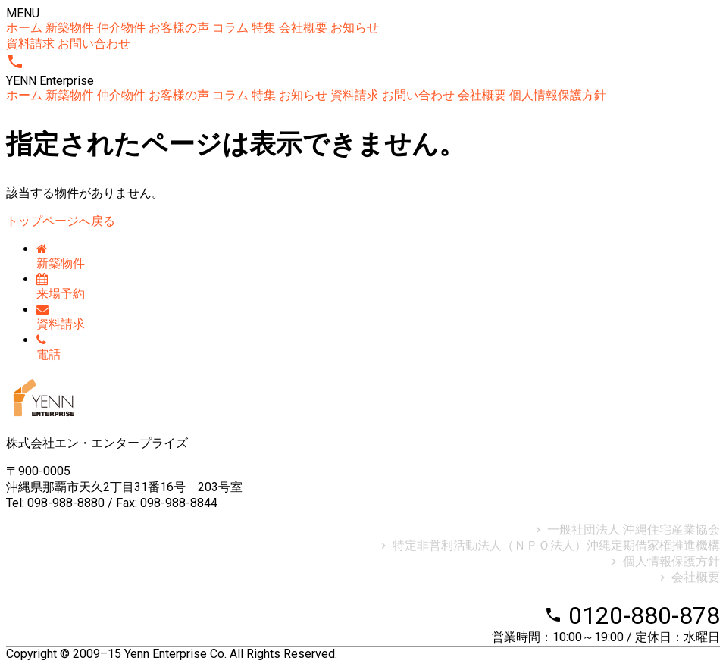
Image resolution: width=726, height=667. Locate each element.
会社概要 (303, 27)
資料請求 (30, 43)
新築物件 (69, 27)
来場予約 (60, 287)
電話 (48, 348)
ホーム (24, 27)
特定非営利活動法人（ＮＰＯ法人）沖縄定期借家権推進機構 (548, 545)
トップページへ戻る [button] (60, 221)
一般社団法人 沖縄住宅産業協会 (626, 529)
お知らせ (354, 27)
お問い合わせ (94, 43)
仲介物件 (121, 27)
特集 (264, 27)
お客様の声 (179, 27)
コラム (230, 27)
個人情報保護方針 (557, 95)
